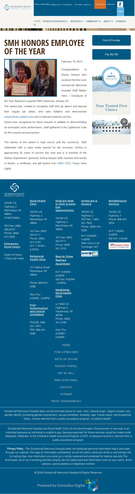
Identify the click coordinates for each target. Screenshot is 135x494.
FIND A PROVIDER (42, 4)
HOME (38, 20)
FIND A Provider (66, 351)
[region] (111, 124)
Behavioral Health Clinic (38, 257)
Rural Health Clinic (38, 202)
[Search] (36, 25)
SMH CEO (64, 163)
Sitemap (66, 394)
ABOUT (108, 21)
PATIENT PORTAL (83, 5)
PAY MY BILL (100, 4)
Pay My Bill (111, 54)
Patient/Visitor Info (55, 21)
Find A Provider (111, 40)
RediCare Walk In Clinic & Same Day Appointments (66, 205)
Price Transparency (66, 401)
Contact (66, 387)
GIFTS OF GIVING (66, 358)
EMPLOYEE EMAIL (66, 379)
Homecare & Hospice (89, 202)
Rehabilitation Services (118, 202)
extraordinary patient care (18, 116)
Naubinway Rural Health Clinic (63, 293)
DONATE (121, 11)
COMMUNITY (93, 21)
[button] (124, 121)
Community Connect (61, 5)
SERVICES (76, 21)
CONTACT (111, 4)
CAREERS (120, 21)
